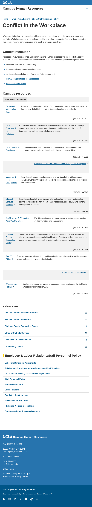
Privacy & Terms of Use (45, 494)
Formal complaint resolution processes (22, 79)
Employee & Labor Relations (18, 340)
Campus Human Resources (23, 8)
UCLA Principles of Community (73, 273)
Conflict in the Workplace (16, 395)
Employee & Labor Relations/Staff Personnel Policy (35, 19)
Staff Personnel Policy (15, 379)
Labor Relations (12, 390)
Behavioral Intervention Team (11, 109)
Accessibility (16, 494)
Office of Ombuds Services (9, 202)
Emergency (7, 494)
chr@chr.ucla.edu (10, 464)
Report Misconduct (29, 494)
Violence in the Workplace (17, 401)
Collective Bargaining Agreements (20, 363)
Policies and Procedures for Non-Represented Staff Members (32, 368)
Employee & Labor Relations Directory (22, 411)
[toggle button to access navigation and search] (86, 8)
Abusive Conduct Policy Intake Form (21, 313)
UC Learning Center (14, 347)
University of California (27, 490)
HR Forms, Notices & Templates (19, 406)
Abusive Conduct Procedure (18, 319)
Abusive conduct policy (16, 84)
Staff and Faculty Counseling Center (21, 326)
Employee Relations (14, 384)
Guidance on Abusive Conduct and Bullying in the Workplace (60, 164)
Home (5, 19)
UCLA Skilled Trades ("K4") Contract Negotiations (27, 374)
